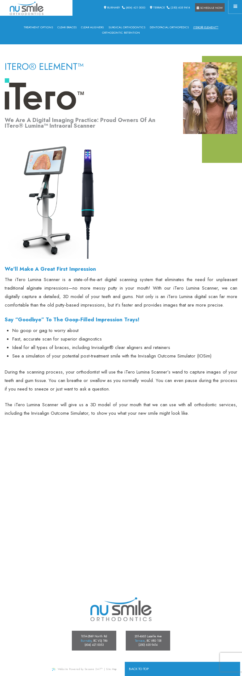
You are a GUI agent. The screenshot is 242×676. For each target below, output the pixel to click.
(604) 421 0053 (133, 7)
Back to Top (139, 668)
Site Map (111, 669)
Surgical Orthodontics (126, 27)
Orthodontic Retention (121, 32)
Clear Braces (67, 27)
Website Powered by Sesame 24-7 (77, 669)
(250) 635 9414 (178, 7)
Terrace (157, 7)
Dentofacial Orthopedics (169, 27)
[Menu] (235, 7)
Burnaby (112, 7)
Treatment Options (38, 27)
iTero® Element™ (205, 27)
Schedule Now (210, 8)
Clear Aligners (92, 27)
